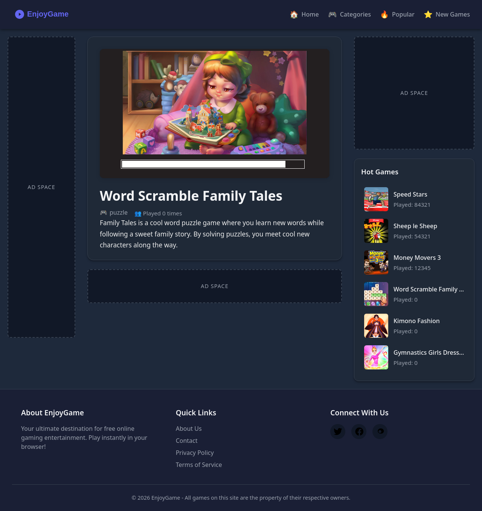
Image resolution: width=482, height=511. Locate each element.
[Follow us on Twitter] (337, 431)
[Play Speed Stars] (414, 199)
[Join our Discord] (379, 431)
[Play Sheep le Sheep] (414, 231)
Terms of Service (199, 465)
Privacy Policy (195, 452)
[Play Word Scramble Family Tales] (214, 113)
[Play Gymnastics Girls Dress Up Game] (414, 357)
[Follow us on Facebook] (358, 431)
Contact (187, 440)
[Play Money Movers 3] (414, 262)
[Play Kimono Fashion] (414, 326)
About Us (189, 428)
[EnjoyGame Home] (40, 14)
